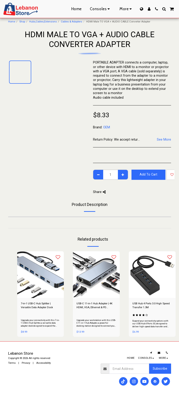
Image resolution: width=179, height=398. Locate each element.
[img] (40, 274)
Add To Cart (148, 174)
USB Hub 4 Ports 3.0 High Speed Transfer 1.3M (151, 305)
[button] (156, 9)
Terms (12, 362)
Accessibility (43, 362)
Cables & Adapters (71, 21)
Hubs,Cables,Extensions (43, 21)
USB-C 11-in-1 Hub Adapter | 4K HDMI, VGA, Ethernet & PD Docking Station (94, 305)
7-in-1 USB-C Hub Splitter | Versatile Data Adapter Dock (37, 305)
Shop (22, 21)
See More (164, 139)
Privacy (26, 362)
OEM (106, 127)
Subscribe (160, 368)
